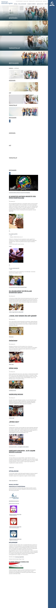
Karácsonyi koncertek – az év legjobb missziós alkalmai (19, 446)
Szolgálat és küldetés (31, 3)
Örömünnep (11, 336)
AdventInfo (46, 3)
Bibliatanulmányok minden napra (15, 539)
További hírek (11, 467)
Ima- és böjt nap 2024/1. (13, 233)
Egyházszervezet (40, 3)
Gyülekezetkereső (19, 1)
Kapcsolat (45, 1)
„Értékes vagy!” (11, 418)
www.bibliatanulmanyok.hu (14, 501)
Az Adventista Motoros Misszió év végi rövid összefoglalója (19, 192)
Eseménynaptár (32, 1)
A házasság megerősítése (19, 556)
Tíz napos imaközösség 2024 (14, 268)
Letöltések (52, 3)
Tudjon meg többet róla (13, 480)
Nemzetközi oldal (38, 1)
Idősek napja (11, 364)
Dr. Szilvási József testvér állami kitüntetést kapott (18, 287)
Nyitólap (15, 3)
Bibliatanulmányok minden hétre (15, 514)
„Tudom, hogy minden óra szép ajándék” (16, 311)
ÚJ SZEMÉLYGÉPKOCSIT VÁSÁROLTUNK (19, 562)
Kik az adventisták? (22, 3)
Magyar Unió (25, 1)
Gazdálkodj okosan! (12, 390)
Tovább (10, 246)
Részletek (10, 275)
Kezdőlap (11, 68)
